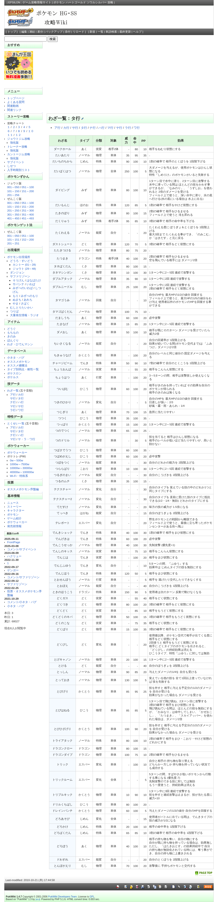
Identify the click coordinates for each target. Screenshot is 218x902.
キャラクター (15, 510)
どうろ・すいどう (21, 260)
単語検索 (111, 31)
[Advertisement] (129, 77)
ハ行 (21, 402)
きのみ (11, 336)
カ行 (21, 394)
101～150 (13, 191)
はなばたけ (34, 280)
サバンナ (18, 284)
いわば (31, 284)
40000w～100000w (22, 472)
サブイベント (15, 162)
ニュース (13, 502)
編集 (24, 31)
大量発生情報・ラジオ (24, 315)
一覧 (100, 31)
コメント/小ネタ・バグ (22, 601)
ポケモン (13, 514)
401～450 (13, 218)
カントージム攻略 (18, 154)
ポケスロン (14, 373)
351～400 (28, 214)
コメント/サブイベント (22, 549)
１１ (10, 134)
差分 (40, 31)
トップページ (15, 98)
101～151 (13, 239)
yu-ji (37, 899)
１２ (18, 134)
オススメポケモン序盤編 (23, 489)
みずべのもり (29, 295)
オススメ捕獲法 (17, 365)
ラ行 (13, 410)
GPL (91, 896)
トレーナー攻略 (17, 146)
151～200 (28, 191)
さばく (25, 303)
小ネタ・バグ (15, 357)
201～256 (13, 194)
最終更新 (125, 31)
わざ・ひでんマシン (20, 344)
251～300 (28, 210)
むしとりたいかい (21, 307)
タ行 (21, 398)
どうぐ (11, 328)
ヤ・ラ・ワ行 (26, 439)
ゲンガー (13, 570)
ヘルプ (137, 31)
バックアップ (53, 31)
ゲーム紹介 (14, 518)
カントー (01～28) (24, 264)
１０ (31, 131)
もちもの (13, 332)
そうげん (18, 280)
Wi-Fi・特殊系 (19, 475)
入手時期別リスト (18, 169)
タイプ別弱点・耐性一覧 (23, 369)
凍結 (32, 31)
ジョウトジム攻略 (18, 138)
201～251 (13, 243)
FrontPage (13, 542)
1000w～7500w (19, 464)
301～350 (13, 214)
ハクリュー (14, 556)
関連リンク (14, 109)
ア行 (13, 394)
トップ (11, 31)
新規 (92, 31)
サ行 (13, 398)
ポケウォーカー (17, 452)
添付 (68, 31)
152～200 (28, 239)
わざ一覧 (13, 390)
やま (15, 303)
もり (15, 295)
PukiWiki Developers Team (62, 896)
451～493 (28, 218)
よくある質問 (15, 101)
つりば (14, 311)
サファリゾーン (20, 276)
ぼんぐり (13, 340)
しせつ (11, 165)
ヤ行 (21, 406)
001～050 (13, 187)
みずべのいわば (23, 287)
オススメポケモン (18, 361)
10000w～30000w (21, 467)
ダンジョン (17, 272)
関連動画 (13, 105)
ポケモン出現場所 (18, 256)
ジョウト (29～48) (24, 268)
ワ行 (21, 410)
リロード (78, 31)
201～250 (13, 210)
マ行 (13, 406)
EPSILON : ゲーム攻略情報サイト (29, 2)
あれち (28, 299)
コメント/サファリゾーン (23, 577)
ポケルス (13, 377)
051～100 (28, 187)
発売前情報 (14, 526)
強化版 (14, 142)
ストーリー (14, 506)
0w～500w (16, 460)
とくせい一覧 (15, 423)
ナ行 (13, 402)
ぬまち (17, 299)
